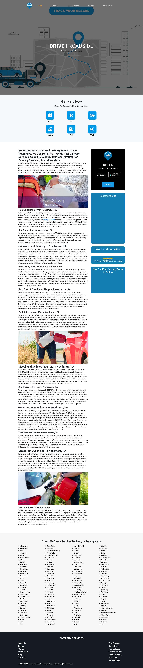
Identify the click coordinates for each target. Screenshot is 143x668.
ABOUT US (55, 6)
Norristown (77, 597)
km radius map (108, 219)
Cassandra (23, 583)
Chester (22, 599)
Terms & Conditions (55, 664)
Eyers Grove (51, 546)
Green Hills (50, 574)
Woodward (104, 620)
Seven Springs (105, 557)
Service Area (114, 660)
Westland (104, 610)
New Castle (78, 583)
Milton (76, 564)
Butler (22, 578)
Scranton (104, 555)
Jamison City (51, 601)
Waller (103, 601)
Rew (75, 624)
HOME (40, 6)
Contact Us (23, 652)
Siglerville (104, 571)
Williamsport (105, 617)
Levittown (77, 553)
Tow (92, 121)
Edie (21, 622)
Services (107, 6)
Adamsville (23, 548)
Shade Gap (104, 560)
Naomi (76, 576)
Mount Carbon (78, 571)
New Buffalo (78, 580)
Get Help (107, 185)
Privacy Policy (67, 664)
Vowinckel (104, 597)
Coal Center (24, 601)
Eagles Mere (24, 615)
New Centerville (79, 585)
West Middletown (107, 608)
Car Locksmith (115, 655)
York (102, 624)
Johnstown (50, 608)
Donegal (22, 608)
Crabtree (23, 606)
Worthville (104, 622)
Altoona (22, 555)
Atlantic (22, 560)
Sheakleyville (105, 564)
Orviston (76, 606)
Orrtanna (76, 603)
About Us (22, 643)
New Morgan (78, 590)
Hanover (49, 580)
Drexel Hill (23, 610)
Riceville (103, 546)
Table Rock (104, 585)
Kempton (50, 613)
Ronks (103, 553)
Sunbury (103, 583)
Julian (49, 610)
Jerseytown (51, 606)
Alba (21, 551)
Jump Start (113, 646)
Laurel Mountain (79, 546)
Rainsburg (77, 620)
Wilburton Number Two (108, 613)
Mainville (77, 557)
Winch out (113, 657)
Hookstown (50, 594)
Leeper (76, 551)
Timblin (103, 587)
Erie (21, 624)
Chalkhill (22, 590)
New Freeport (78, 587)
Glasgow (50, 567)
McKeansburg (78, 562)
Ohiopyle (77, 601)
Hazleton (50, 590)
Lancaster (50, 622)
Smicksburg (105, 576)
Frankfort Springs (52, 555)
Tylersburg (104, 590)
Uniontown (104, 592)
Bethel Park (24, 569)
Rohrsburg (104, 548)
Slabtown (104, 574)
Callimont (23, 580)
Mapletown (77, 560)
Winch (92, 135)
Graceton (50, 571)
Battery (50, 121)
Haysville (50, 587)
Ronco (103, 551)
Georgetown (51, 564)
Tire (71, 121)
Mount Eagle (78, 574)
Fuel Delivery (114, 649)
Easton (22, 620)
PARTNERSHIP (74, 6)
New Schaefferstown (81, 592)
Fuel (71, 135)
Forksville (50, 548)
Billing (91, 6)
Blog (20, 655)
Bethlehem (23, 571)
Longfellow (77, 555)
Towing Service (115, 652)
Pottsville (77, 617)
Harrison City (51, 585)
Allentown (23, 553)
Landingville (51, 624)
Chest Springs (24, 597)
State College (105, 580)
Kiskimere (50, 617)
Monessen (77, 567)
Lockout (50, 135)
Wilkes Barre (105, 615)
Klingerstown (51, 620)
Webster (103, 606)
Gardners (50, 560)
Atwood (22, 562)
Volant (103, 594)
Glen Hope (50, 569)
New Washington (79, 594)
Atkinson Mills (24, 557)
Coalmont (23, 603)
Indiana (49, 599)
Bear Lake (23, 567)
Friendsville (51, 557)
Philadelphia (78, 608)
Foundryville (51, 553)
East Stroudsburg (25, 617)
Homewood (50, 592)
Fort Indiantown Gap (53, 551)
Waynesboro (105, 603)
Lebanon (76, 548)
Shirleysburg (105, 569)
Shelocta (104, 567)
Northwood (77, 599)
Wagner (103, 599)
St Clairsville (105, 578)
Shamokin (104, 562)
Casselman (23, 585)
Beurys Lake (24, 574)
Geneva (49, 562)
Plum (75, 613)
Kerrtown (50, 615)
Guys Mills (50, 576)
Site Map (22, 657)
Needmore (77, 578)
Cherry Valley (24, 594)
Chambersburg (25, 592)
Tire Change (114, 643)
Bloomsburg (24, 576)
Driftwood (23, 613)
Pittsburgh (77, 610)
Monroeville (78, 569)
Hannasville (50, 578)
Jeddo (49, 603)
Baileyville (23, 564)
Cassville (23, 587)
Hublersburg (51, 597)
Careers (21, 649)
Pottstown (77, 615)
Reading (76, 622)
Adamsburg (23, 546)
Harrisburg (50, 583)
